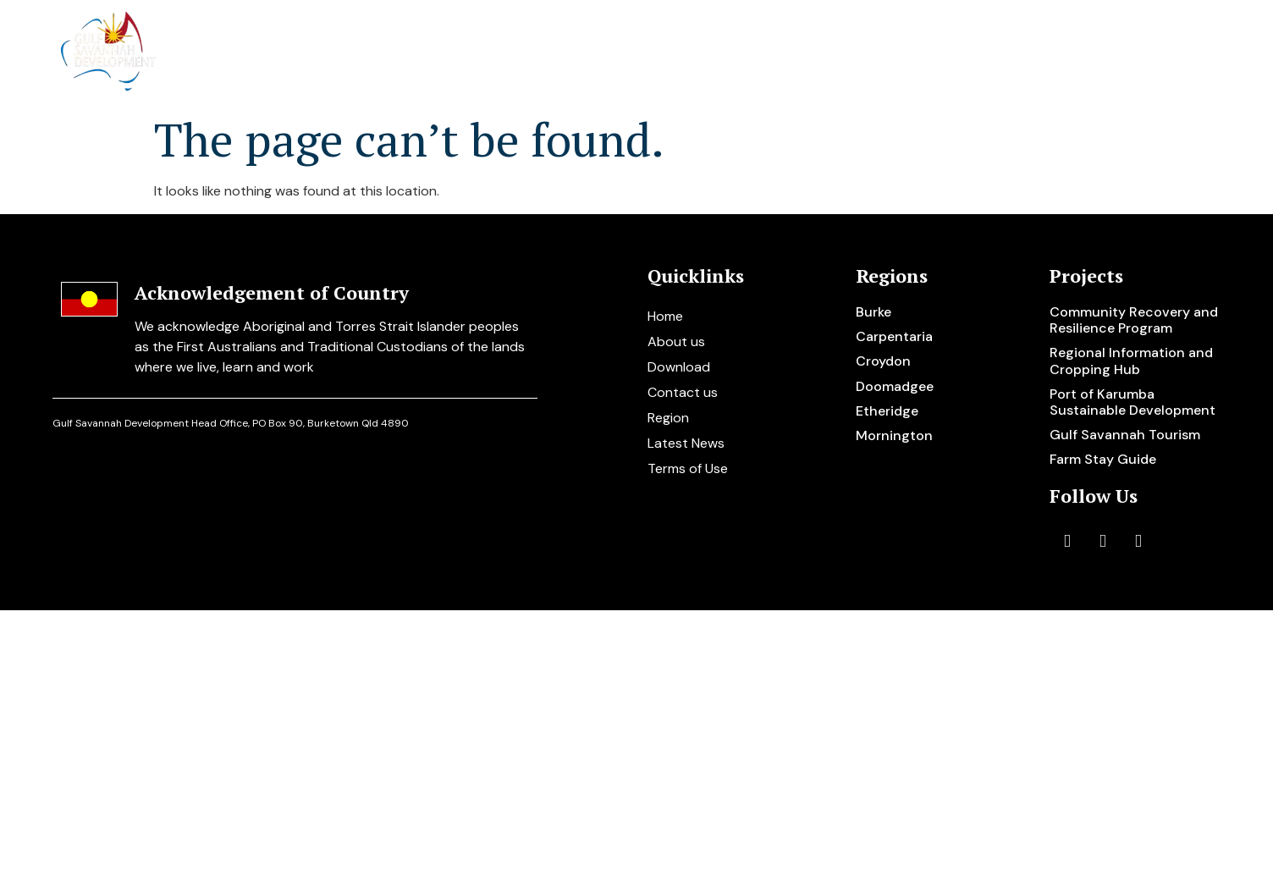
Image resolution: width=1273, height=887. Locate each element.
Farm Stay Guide (1103, 459)
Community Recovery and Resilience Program (1134, 320)
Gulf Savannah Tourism (1125, 435)
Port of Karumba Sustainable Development (1132, 402)
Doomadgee (895, 386)
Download (679, 367)
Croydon (883, 361)
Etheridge (887, 411)
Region (668, 418)
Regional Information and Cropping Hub (1131, 360)
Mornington (894, 435)
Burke (873, 312)
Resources (1048, 52)
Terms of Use (688, 468)
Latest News (686, 443)
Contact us (1162, 52)
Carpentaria (894, 336)
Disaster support (912, 52)
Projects (675, 52)
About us (566, 52)
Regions (781, 52)
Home (477, 52)
